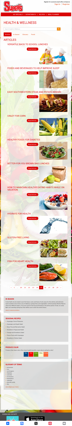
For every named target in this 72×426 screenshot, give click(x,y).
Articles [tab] (7, 34)
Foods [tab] (33, 34)
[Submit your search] (59, 29)
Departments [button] (31, 14)
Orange (46, 353)
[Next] (60, 287)
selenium (9, 380)
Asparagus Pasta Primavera (15, 321)
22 (29, 287)
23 (33, 287)
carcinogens (10, 371)
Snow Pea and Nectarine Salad (16, 327)
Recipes (42, 14)
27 (49, 287)
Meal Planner (53, 14)
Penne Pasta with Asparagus (15, 335)
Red (31, 353)
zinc (8, 384)
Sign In (57, 4)
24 (37, 287)
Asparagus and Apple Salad (15, 324)
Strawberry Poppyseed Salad (15, 329)
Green (36, 353)
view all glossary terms (12, 387)
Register (66, 4)
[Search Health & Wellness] (30, 29)
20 (21, 287)
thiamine (9, 373)
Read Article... (32, 49)
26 (45, 287)
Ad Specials (18, 14)
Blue (26, 353)
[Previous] (11, 287)
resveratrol (10, 376)
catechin (9, 375)
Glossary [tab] (25, 34)
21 (25, 287)
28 (53, 287)
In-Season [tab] (16, 34)
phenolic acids (11, 382)
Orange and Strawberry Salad (15, 332)
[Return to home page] (13, 6)
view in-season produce (12, 310)
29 (57, 287)
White (41, 353)
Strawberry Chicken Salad (14, 338)
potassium (10, 367)
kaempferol (10, 378)
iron (8, 369)
